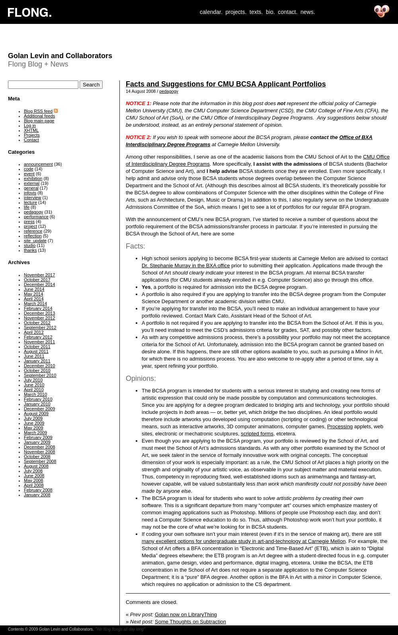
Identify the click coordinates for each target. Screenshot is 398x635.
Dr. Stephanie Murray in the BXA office (186, 266)
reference (33, 231)
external (31, 183)
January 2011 (37, 361)
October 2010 (37, 370)
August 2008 (36, 466)
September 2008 (40, 461)
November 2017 (39, 274)
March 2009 (35, 432)
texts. (256, 12)
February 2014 (38, 308)
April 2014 (34, 298)
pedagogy (168, 91)
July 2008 (33, 470)
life (26, 207)
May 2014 (33, 294)
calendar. (211, 12)
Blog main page (39, 120)
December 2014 (39, 284)
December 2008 (39, 447)
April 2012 (34, 332)
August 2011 (36, 351)
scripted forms (257, 434)
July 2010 (33, 380)
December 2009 (39, 408)
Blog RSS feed (38, 111)
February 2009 (38, 437)
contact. (287, 12)
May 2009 (33, 427)
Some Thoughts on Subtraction (190, 622)
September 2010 (40, 375)
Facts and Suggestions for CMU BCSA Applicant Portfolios (226, 84)
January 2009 (37, 442)
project (30, 226)
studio (29, 245)
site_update (35, 240)
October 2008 (37, 456)
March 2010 (35, 394)
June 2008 (34, 475)
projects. (235, 12)
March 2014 (35, 303)
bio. (270, 12)
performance (36, 216)
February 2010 (38, 399)
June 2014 (34, 289)
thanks (30, 250)
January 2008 (37, 494)
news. (307, 12)
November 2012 (39, 318)
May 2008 (33, 480)
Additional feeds (39, 116)
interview (32, 197)
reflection (33, 235)
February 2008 (38, 490)
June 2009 (34, 423)
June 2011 (34, 356)
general (31, 188)
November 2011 (39, 341)
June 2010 (34, 384)
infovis (30, 192)
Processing (340, 426)
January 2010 (37, 404)
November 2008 (39, 451)
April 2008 (34, 485)
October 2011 (37, 346)
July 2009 (33, 418)
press (29, 221)
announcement (38, 164)
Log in (30, 125)
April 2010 (34, 389)
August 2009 (36, 413)
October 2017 (37, 279)
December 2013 (39, 313)
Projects (32, 135)
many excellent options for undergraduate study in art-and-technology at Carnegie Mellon (243, 541)
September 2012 (40, 327)
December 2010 (39, 365)
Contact (31, 139)
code (28, 169)
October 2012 (37, 322)
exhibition (33, 178)
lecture (30, 202)
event (29, 173)
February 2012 (38, 337)
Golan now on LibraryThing (186, 614)
